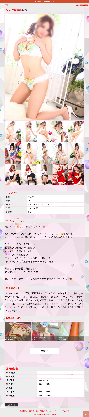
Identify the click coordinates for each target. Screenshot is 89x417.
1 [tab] (43, 343)
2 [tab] (46, 343)
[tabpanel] (18, 331)
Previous (3, 331)
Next (86, 331)
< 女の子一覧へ (11, 405)
